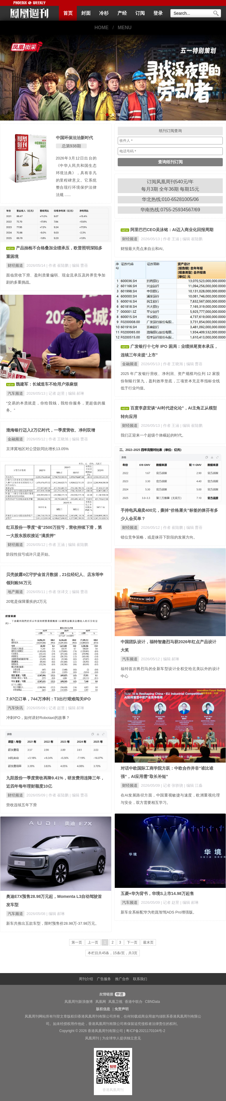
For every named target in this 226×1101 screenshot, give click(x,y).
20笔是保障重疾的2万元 (26, 601)
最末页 (148, 942)
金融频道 (129, 364)
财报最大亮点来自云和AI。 (143, 248)
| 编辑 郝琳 (75, 393)
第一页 (77, 942)
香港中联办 (133, 1002)
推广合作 (122, 979)
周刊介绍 (86, 979)
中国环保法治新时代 (74, 137)
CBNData (152, 1002)
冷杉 (104, 13)
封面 (86, 13)
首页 (68, 13)
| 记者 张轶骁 (172, 785)
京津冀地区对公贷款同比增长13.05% (37, 449)
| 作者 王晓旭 (172, 364)
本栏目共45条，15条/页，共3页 (112, 953)
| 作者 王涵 (170, 239)
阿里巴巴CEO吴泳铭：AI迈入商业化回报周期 (171, 229)
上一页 (93, 942)
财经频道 (15, 265)
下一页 (132, 942)
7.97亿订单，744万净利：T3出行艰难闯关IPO (48, 699)
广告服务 (104, 979)
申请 (119, 994)
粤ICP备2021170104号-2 (145, 1031)
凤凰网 (100, 1002)
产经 (122, 13)
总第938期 (71, 146)
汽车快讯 (15, 708)
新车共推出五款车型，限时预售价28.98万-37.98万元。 (52, 923)
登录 (158, 13)
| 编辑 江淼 (193, 785)
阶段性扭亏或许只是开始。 (29, 554)
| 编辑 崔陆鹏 (191, 239)
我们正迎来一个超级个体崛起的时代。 (153, 435)
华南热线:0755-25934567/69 (170, 209)
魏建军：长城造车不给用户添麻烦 (47, 384)
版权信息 (103, 1009)
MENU (125, 27)
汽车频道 (15, 393)
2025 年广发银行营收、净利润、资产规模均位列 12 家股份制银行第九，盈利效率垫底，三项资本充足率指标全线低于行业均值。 (170, 381)
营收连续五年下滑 (21, 805)
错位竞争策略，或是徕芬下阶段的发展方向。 (159, 537)
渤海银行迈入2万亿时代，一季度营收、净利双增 (50, 430)
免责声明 (121, 1009)
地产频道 (15, 592)
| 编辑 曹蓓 (79, 265)
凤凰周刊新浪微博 (78, 1002)
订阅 (140, 13)
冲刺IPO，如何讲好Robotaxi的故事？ (38, 717)
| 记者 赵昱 (56, 393)
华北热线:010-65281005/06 (170, 199)
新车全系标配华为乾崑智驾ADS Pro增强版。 (159, 912)
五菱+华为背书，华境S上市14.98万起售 (157, 893)
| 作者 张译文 (58, 592)
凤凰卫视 (115, 1002)
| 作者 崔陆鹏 (58, 265)
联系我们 (140, 979)
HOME (101, 27)
